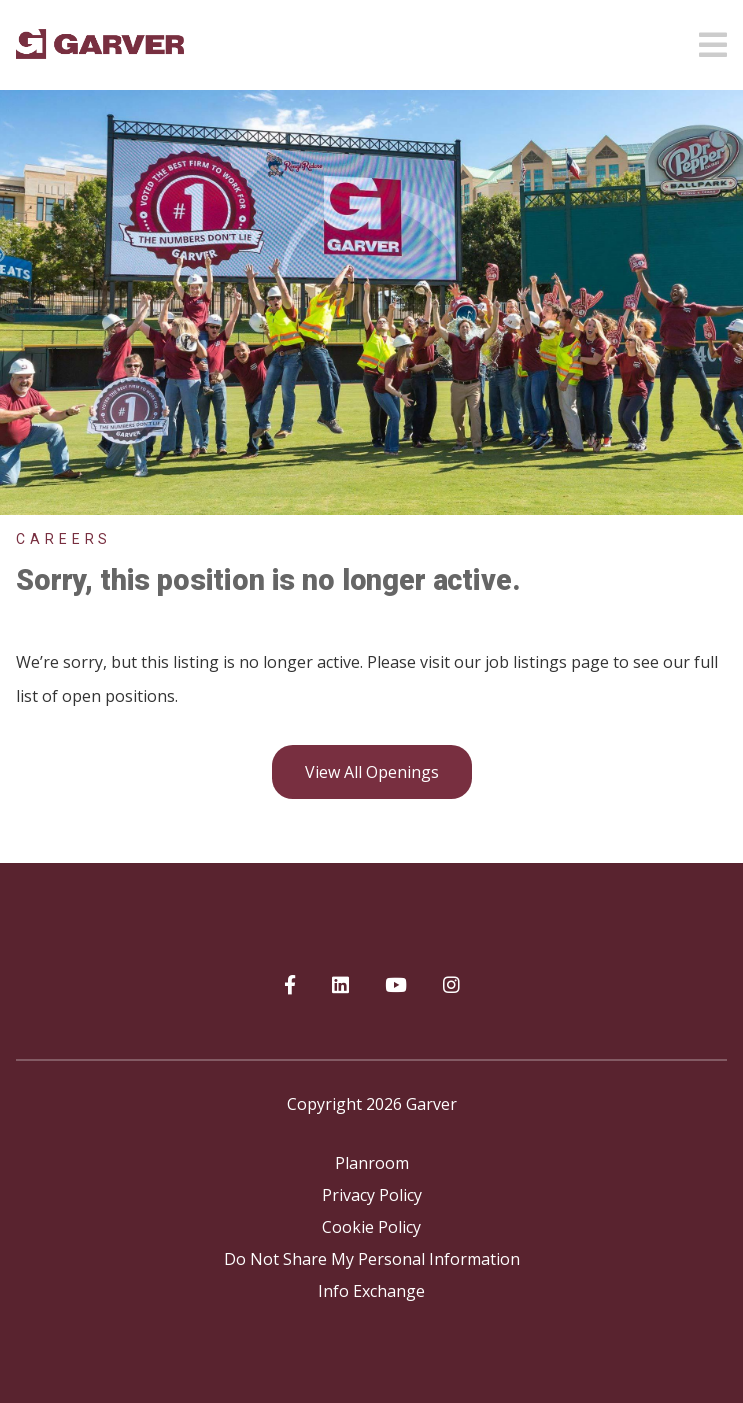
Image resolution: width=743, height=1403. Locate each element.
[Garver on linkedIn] (340, 986)
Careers (64, 539)
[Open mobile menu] (713, 39)
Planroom (372, 1163)
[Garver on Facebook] (290, 986)
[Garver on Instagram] (451, 986)
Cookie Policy (371, 1227)
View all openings (372, 772)
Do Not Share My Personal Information (372, 1259)
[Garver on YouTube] (396, 986)
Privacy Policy (372, 1195)
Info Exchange (371, 1291)
